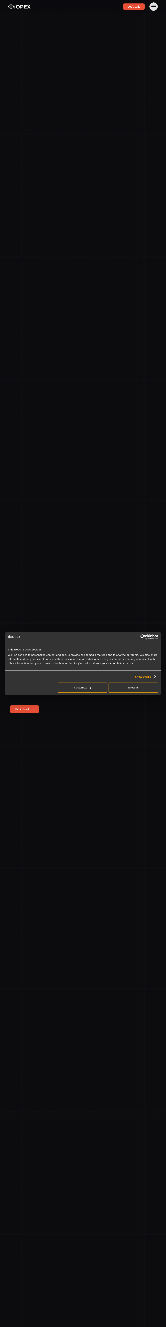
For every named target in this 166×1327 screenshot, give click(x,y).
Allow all (133, 687)
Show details (143, 676)
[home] (19, 6)
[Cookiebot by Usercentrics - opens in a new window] (143, 636)
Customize (82, 687)
